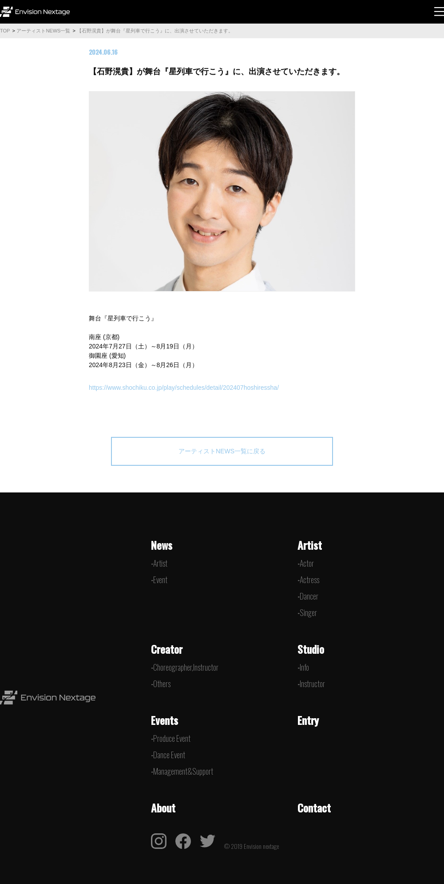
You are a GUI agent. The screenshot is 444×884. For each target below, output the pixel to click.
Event (160, 579)
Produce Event (171, 738)
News (161, 545)
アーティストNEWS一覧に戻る (222, 451)
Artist (160, 563)
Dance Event (169, 754)
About (163, 808)
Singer (308, 612)
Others (161, 683)
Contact (314, 808)
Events (164, 720)
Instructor (312, 683)
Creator (166, 649)
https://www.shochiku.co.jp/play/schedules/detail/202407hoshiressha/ (184, 387)
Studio (310, 649)
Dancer (309, 596)
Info (304, 667)
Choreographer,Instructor (185, 667)
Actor (307, 563)
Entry (308, 720)
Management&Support (183, 771)
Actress (309, 579)
